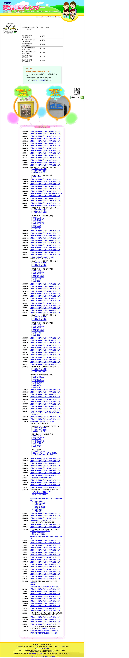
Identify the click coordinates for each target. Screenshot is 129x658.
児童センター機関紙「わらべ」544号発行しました (45, 250)
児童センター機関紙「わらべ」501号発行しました (45, 465)
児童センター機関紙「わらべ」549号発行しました (45, 238)
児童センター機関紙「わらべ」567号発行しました (45, 160)
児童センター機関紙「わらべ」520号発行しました (45, 357)
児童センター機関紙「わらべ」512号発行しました (45, 399)
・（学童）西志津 (37, 504)
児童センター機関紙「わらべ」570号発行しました (45, 153)
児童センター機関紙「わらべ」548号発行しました (45, 240)
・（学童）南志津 (37, 511)
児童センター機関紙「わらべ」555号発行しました (45, 200)
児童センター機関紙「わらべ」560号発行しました (45, 189)
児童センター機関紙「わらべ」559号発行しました (45, 191)
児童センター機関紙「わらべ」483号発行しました (45, 550)
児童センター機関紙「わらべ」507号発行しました (45, 411)
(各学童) (32, 584)
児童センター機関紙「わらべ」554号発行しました (45, 203)
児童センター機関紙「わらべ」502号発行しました (45, 463)
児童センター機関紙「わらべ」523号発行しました (45, 350)
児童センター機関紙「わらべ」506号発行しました (45, 416)
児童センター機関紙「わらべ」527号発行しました (45, 340)
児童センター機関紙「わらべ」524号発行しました (45, 347)
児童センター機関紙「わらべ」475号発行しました (45, 569)
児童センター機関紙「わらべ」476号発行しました (45, 566)
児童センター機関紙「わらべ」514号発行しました (45, 394)
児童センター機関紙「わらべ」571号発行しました (45, 150)
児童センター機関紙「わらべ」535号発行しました (45, 298)
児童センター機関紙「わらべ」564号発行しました (45, 179)
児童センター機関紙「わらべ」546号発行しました (45, 245)
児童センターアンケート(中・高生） (42, 454)
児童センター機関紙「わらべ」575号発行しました (45, 141)
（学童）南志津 (36, 227)
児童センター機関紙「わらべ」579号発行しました (45, 131)
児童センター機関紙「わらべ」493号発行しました (45, 487)
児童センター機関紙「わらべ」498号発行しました (45, 473)
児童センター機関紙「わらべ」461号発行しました (45, 610)
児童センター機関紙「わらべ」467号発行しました (45, 596)
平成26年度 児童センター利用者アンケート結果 (44, 630)
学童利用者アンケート (38, 451)
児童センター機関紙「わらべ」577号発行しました (45, 136)
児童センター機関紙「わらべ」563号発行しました (45, 181)
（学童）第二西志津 (38, 222)
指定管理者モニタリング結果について (41, 520)
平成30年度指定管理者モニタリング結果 (42, 421)
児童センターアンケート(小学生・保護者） (44, 453)
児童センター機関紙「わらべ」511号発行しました (45, 401)
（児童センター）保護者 (39, 172)
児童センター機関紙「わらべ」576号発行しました (45, 138)
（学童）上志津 (36, 217)
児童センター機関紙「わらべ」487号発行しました (45, 540)
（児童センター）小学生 (39, 169)
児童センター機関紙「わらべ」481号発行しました (45, 555)
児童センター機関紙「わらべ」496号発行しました (45, 480)
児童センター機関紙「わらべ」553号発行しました (45, 205)
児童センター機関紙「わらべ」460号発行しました (45, 617)
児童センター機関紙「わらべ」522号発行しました (45, 352)
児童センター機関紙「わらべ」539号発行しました (45, 288)
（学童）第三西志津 (38, 223)
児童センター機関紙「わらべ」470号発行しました (45, 589)
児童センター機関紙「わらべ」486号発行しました (45, 543)
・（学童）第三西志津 (38, 508)
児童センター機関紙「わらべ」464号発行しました (45, 603)
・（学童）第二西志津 (38, 506)
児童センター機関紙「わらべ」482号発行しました (45, 552)
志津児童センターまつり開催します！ (41, 477)
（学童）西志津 (36, 220)
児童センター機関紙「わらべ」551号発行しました (45, 233)
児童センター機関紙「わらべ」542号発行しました (45, 255)
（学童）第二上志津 (38, 219)
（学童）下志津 (36, 225)
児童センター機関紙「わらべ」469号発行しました (45, 591)
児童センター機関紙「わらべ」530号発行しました (45, 310)
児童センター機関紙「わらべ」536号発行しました (45, 296)
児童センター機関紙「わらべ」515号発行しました (45, 392)
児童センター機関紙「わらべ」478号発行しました (45, 562)
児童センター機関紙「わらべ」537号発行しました (45, 293)
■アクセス (52, 656)
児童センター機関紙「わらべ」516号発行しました (45, 389)
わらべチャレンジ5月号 (39, 80)
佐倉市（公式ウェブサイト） (42, 648)
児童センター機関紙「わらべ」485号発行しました (45, 545)
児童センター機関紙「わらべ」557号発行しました (45, 196)
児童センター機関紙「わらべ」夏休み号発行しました (46, 193)
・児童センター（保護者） (40, 493)
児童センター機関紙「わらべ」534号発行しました (45, 300)
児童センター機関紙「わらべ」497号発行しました (45, 475)
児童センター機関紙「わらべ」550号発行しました (45, 235)
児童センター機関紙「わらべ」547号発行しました (45, 243)
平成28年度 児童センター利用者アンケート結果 (44, 586)
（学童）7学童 (36, 177)
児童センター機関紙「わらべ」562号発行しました (45, 184)
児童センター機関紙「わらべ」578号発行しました (45, 134)
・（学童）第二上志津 (38, 503)
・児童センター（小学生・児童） (41, 491)
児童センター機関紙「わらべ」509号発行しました (45, 406)
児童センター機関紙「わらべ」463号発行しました (45, 606)
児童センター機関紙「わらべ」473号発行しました (45, 574)
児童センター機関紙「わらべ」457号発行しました (45, 624)
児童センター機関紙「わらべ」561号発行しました (45, 186)
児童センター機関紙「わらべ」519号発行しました (45, 359)
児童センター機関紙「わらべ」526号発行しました (45, 342)
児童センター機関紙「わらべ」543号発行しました (45, 252)
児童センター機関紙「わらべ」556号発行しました (45, 198)
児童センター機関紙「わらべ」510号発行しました (45, 404)
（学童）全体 (36, 228)
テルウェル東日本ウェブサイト (36, 653)
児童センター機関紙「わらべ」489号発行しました (45, 524)
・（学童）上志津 (37, 501)
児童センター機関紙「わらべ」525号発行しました (45, 345)
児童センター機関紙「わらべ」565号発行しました (45, 165)
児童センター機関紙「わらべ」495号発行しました (45, 482)
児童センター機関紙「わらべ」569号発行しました (45, 155)
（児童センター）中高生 (39, 170)
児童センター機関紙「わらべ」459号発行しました (45, 619)
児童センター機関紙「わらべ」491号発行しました (45, 516)
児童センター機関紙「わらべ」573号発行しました (45, 146)
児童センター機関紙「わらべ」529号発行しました (45, 312)
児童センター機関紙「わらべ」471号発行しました (45, 578)
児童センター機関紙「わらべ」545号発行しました (45, 247)
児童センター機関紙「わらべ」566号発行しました (45, 162)
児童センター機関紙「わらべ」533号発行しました (45, 303)
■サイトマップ (34, 656)
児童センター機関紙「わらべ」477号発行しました (45, 564)
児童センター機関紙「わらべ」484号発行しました (45, 547)
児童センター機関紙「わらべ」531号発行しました (45, 308)
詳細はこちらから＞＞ (48, 628)
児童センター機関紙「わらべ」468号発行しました (45, 594)
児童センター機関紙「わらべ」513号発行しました (45, 397)
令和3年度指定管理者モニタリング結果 (42, 257)
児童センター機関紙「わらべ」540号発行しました (45, 286)
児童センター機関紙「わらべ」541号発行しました (45, 284)
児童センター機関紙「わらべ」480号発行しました (45, 557)
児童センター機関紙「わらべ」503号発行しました (45, 461)
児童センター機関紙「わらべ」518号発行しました (45, 362)
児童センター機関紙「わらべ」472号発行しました (45, 576)
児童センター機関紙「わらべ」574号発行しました (45, 143)
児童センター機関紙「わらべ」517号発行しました (45, 364)
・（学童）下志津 (37, 509)
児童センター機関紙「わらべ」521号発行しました (45, 354)
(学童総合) (33, 582)
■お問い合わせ (44, 656)
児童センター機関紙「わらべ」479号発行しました (45, 559)
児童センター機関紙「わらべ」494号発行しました (45, 485)
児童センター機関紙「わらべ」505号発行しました (45, 419)
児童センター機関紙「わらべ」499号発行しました (45, 470)
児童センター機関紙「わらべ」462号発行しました (45, 608)
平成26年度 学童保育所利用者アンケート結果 (43, 633)
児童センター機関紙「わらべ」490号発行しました (45, 518)
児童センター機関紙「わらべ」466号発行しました (45, 598)
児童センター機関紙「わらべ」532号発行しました (45, 305)
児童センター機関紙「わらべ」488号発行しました (45, 527)
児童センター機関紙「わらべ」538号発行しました (45, 291)
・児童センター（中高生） (40, 494)
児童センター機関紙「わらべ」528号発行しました (45, 338)
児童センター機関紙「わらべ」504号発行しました (45, 458)
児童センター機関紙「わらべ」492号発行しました (45, 513)
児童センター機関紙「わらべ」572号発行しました (45, 148)
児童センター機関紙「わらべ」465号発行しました (45, 601)
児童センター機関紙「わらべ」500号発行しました (45, 468)
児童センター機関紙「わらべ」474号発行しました (45, 571)
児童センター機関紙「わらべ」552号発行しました (45, 231)
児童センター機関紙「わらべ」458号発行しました (45, 622)
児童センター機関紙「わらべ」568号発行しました (45, 157)
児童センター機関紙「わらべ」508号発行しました (45, 408)
